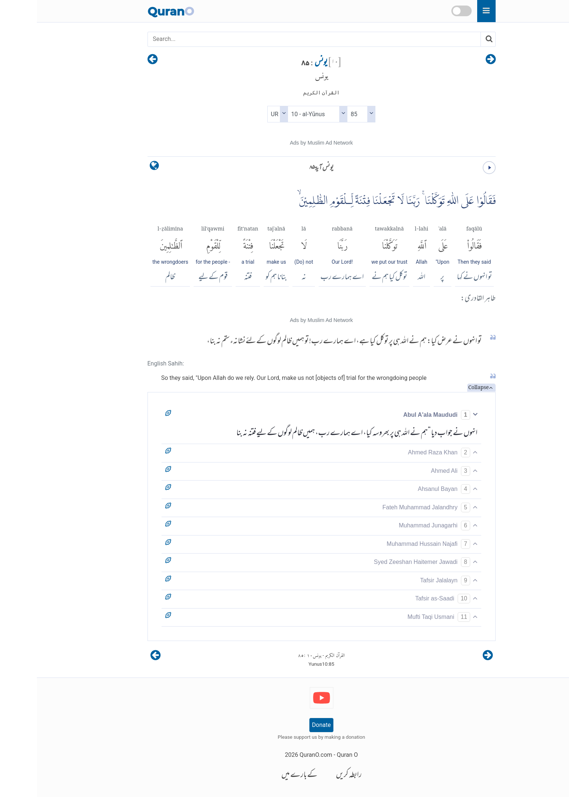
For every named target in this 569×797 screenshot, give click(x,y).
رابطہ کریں (312, 775)
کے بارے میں (262, 775)
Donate (284, 724)
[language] (117, 167)
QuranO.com (279, 754)
